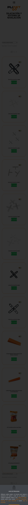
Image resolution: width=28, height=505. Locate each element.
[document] (14, 252)
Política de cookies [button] (22, 501)
